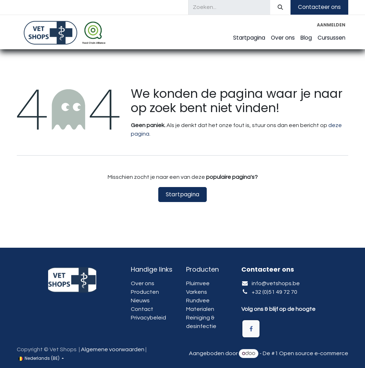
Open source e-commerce (313, 353)
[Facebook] (250, 328)
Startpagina (182, 194)
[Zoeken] (280, 7)
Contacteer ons (319, 7)
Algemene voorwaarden (112, 349)
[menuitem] (249, 38)
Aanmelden (331, 25)
